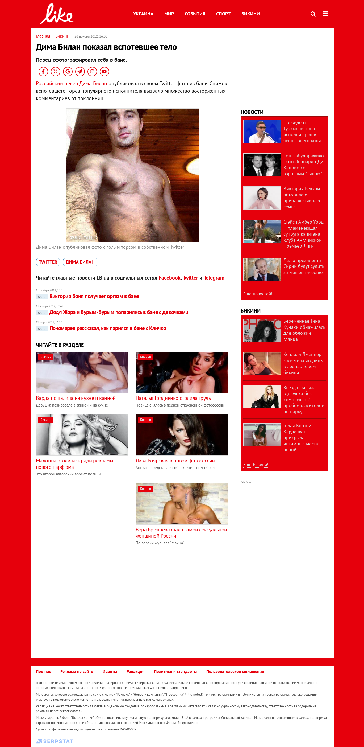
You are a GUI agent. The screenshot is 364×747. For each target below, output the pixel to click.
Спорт (223, 14)
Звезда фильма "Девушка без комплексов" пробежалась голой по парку (303, 399)
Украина (143, 14)
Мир (169, 14)
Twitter (48, 262)
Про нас (43, 671)
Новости (252, 112)
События (195, 14)
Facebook (170, 277)
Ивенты (110, 671)
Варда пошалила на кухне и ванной (76, 398)
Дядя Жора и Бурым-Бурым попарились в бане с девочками (112, 312)
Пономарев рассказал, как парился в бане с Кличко (101, 328)
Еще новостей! (257, 294)
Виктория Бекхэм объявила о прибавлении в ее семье (302, 198)
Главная (43, 36)
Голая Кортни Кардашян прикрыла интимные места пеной (300, 437)
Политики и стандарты (175, 671)
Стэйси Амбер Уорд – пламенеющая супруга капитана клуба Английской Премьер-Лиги (303, 234)
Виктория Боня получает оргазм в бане (87, 296)
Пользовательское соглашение (235, 671)
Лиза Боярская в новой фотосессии (175, 460)
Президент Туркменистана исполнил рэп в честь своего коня (302, 131)
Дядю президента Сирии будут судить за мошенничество (303, 266)
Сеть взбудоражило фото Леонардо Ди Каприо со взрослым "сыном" (303, 165)
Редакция (135, 671)
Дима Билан (80, 262)
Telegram (214, 277)
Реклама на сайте (76, 671)
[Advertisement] (80, 520)
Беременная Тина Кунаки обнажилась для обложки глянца (304, 330)
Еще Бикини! (255, 464)
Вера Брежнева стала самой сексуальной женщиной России (181, 532)
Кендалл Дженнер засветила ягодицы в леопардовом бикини (303, 363)
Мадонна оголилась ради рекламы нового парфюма (74, 463)
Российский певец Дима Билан (71, 83)
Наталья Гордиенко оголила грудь (173, 398)
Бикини (250, 14)
